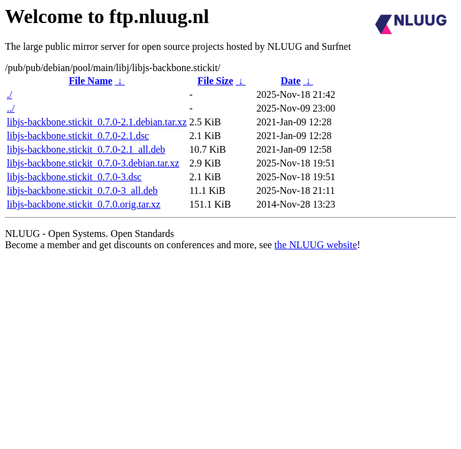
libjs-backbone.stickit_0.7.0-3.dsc (74, 176)
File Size (215, 80)
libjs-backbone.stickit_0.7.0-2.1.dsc (78, 135)
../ (10, 108)
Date (291, 80)
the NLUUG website (315, 244)
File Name (90, 80)
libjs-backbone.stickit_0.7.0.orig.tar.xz (83, 204)
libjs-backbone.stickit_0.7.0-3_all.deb (82, 190)
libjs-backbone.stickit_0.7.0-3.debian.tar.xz (93, 163)
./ (9, 94)
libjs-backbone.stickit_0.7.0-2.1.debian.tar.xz (97, 122)
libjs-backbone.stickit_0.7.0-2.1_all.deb (86, 149)
